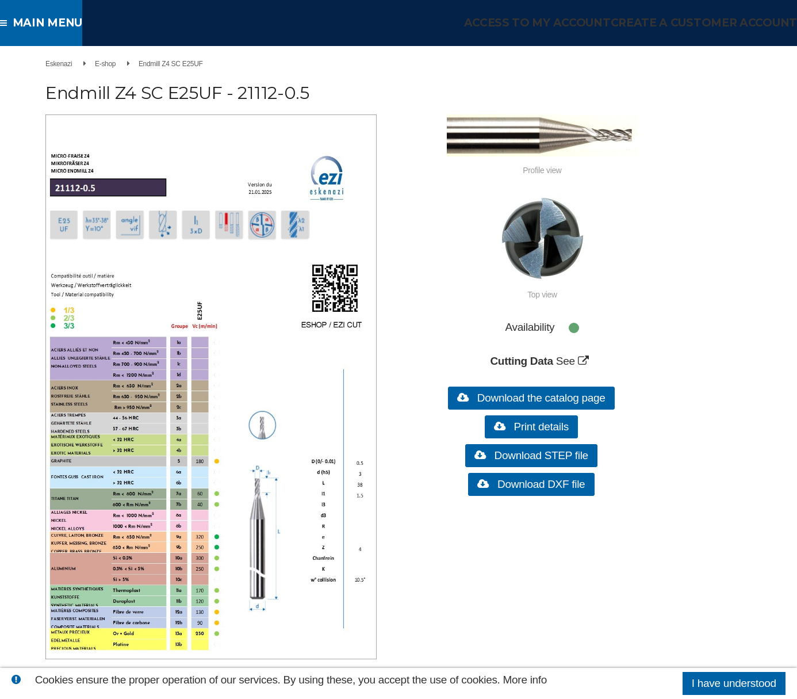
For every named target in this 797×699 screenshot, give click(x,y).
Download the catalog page (535, 398)
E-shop (113, 64)
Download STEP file (536, 455)
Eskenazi (66, 64)
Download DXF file (536, 484)
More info (525, 680)
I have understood (734, 683)
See (571, 361)
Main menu (46, 22)
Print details (536, 427)
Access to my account (555, 22)
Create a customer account (711, 22)
